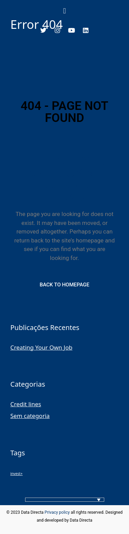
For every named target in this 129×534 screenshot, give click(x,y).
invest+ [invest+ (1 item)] (16, 473)
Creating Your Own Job (41, 347)
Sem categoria (30, 416)
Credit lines (25, 404)
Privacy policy (57, 512)
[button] (64, 10)
